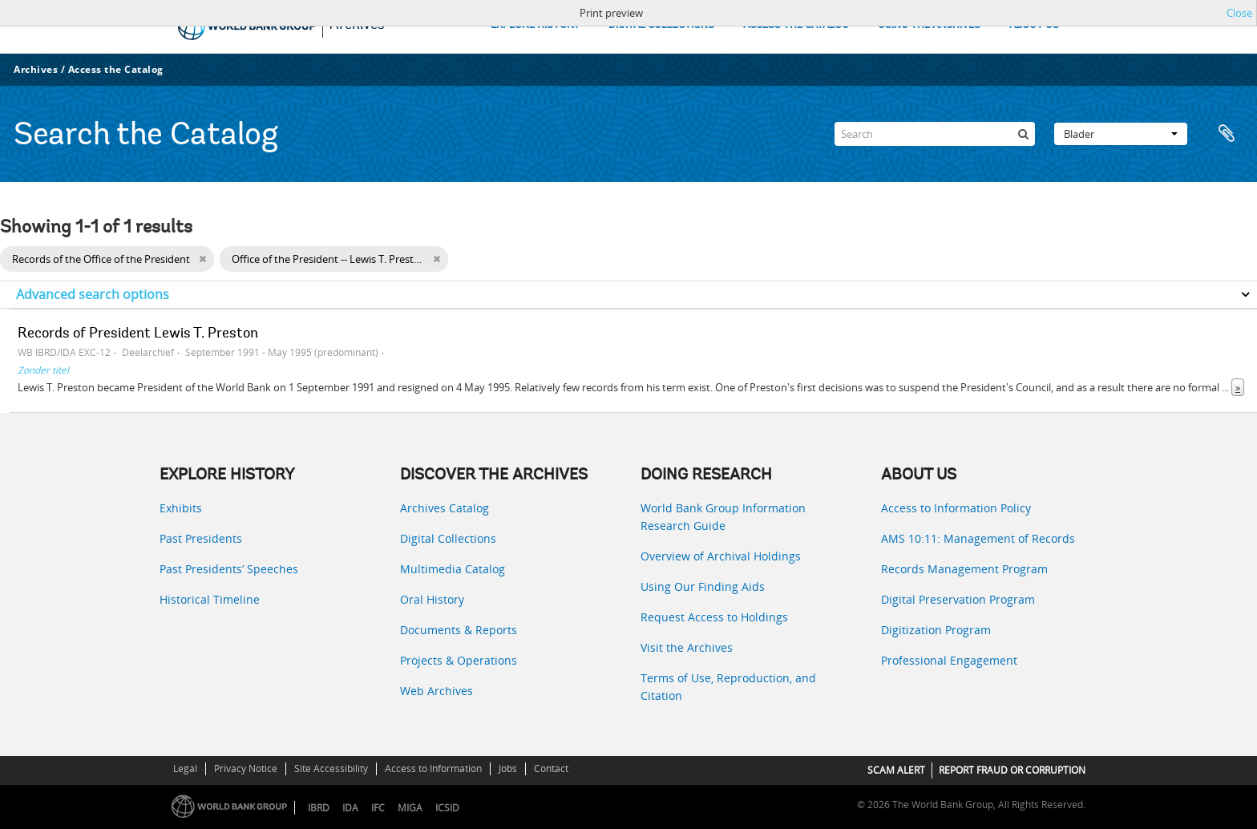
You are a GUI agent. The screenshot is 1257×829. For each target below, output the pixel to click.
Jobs (508, 768)
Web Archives (436, 690)
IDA (350, 808)
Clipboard (1226, 134)
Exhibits (181, 508)
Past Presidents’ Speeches (229, 568)
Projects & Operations (458, 660)
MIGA (410, 808)
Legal (185, 768)
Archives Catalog (444, 508)
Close (1239, 13)
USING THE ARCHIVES (929, 25)
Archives (36, 69)
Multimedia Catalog (452, 568)
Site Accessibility (331, 768)
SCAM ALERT (896, 770)
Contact (551, 768)
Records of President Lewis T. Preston (138, 334)
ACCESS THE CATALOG (796, 25)
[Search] (935, 134)
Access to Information (433, 768)
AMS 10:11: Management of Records (978, 538)
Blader (1121, 134)
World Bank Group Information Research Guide (723, 516)
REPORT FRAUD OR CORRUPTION (1012, 770)
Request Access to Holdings (714, 617)
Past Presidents (201, 538)
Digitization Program (936, 629)
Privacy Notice (245, 768)
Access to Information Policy (956, 508)
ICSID (447, 808)
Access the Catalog (116, 69)
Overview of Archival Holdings (721, 556)
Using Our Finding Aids (703, 586)
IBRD (318, 808)
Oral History (432, 599)
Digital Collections (448, 538)
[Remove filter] (202, 259)
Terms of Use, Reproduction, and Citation (728, 686)
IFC (378, 808)
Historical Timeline (210, 599)
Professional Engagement (949, 660)
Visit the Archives (687, 647)
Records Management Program (964, 568)
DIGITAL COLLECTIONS (661, 25)
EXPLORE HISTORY (535, 25)
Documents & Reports (458, 629)
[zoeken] (1023, 134)
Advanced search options (92, 294)
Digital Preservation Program (958, 599)
